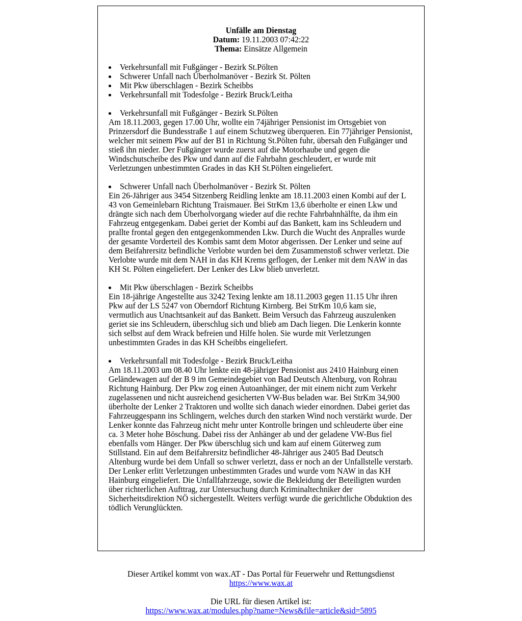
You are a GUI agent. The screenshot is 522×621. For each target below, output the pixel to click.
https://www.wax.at (261, 583)
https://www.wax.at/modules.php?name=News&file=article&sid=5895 (260, 610)
